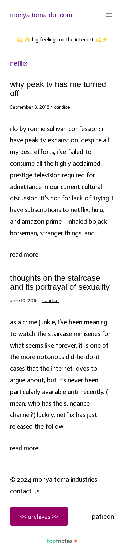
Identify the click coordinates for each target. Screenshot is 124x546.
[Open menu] (109, 15)
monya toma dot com (41, 15)
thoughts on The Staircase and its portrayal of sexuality (60, 282)
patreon (103, 516)
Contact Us (24, 491)
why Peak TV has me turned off (58, 89)
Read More (24, 254)
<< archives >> (39, 516)
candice (62, 107)
